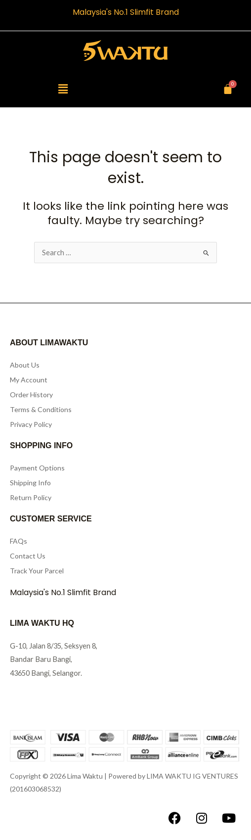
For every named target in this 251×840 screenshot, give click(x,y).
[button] (62, 89)
